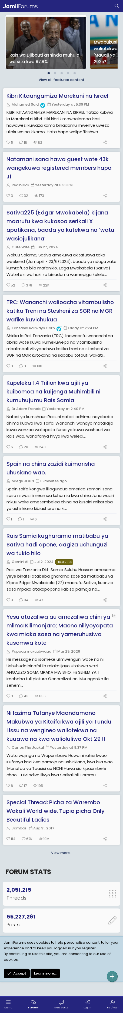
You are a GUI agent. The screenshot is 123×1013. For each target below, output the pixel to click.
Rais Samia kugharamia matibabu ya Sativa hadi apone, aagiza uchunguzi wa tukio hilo (57, 544)
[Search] (116, 6)
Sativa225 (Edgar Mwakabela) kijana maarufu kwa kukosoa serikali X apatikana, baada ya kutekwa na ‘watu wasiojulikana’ (60, 225)
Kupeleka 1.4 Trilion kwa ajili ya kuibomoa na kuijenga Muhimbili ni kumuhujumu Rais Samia (53, 391)
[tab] (48, 73)
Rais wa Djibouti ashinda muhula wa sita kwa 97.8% (44, 58)
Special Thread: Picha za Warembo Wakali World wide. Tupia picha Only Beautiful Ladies (55, 811)
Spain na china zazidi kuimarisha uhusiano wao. (50, 468)
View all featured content (61, 79)
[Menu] (8, 1004)
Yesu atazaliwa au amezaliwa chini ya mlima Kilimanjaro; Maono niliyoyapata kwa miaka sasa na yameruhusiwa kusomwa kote (59, 630)
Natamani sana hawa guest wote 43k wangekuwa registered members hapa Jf (59, 167)
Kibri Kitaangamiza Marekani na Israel (57, 96)
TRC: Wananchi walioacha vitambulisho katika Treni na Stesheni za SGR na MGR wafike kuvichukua (60, 310)
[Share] (105, 142)
